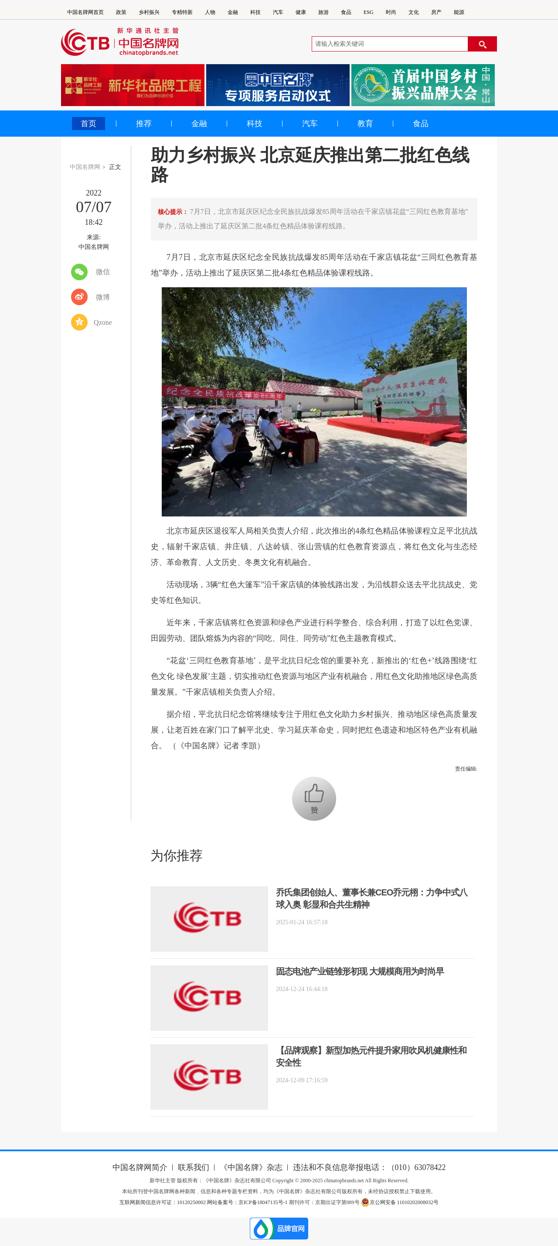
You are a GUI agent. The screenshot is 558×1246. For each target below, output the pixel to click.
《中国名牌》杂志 (251, 1167)
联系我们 (193, 1167)
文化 (413, 12)
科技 (255, 12)
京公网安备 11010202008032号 (400, 1202)
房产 (436, 12)
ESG (369, 12)
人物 (210, 12)
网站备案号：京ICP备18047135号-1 (247, 1202)
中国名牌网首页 (85, 12)
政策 (121, 12)
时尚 (391, 12)
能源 (459, 12)
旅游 (323, 12)
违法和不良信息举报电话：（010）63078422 (369, 1167)
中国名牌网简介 (139, 1167)
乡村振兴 (149, 12)
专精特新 (182, 12)
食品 (346, 12)
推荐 (144, 123)
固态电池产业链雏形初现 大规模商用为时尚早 (360, 971)
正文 (115, 167)
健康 (301, 12)
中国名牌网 (85, 167)
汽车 (278, 12)
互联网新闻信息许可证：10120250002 (163, 1202)
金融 (233, 12)
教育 (365, 123)
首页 (88, 123)
